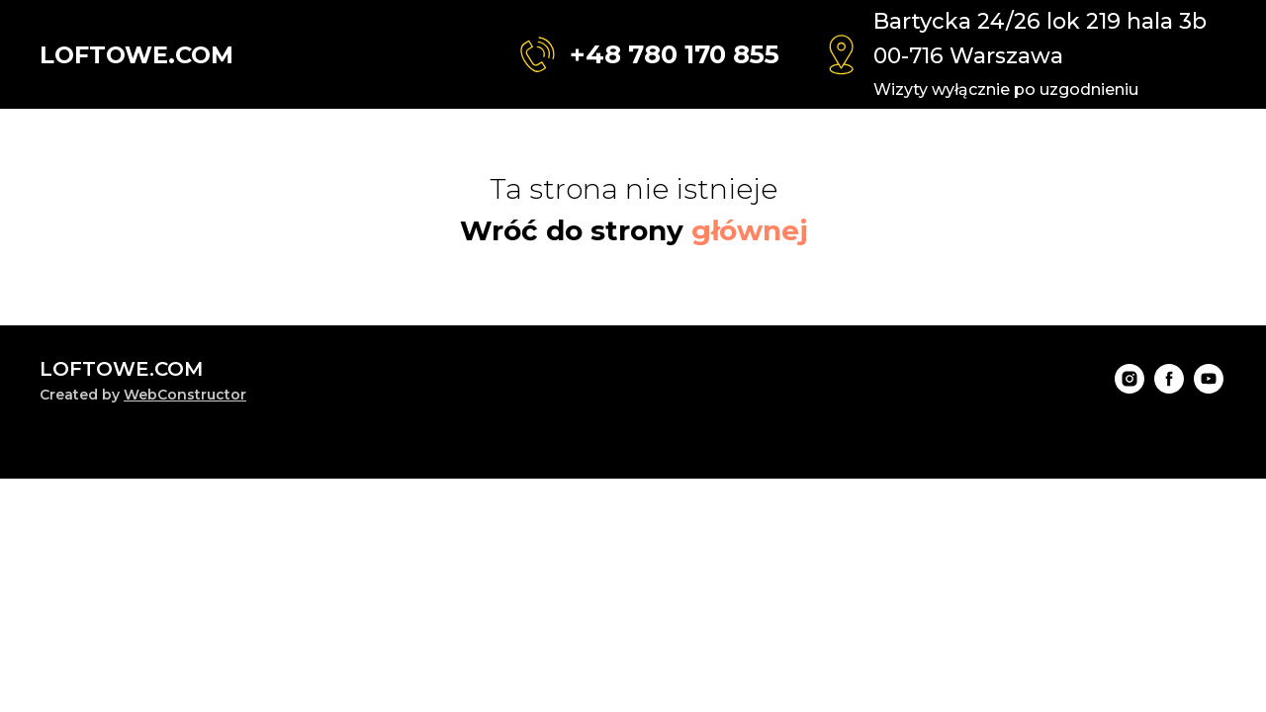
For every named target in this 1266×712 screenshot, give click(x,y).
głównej (749, 230)
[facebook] (1169, 388)
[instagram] (1129, 388)
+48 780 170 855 (674, 54)
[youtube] (1208, 388)
